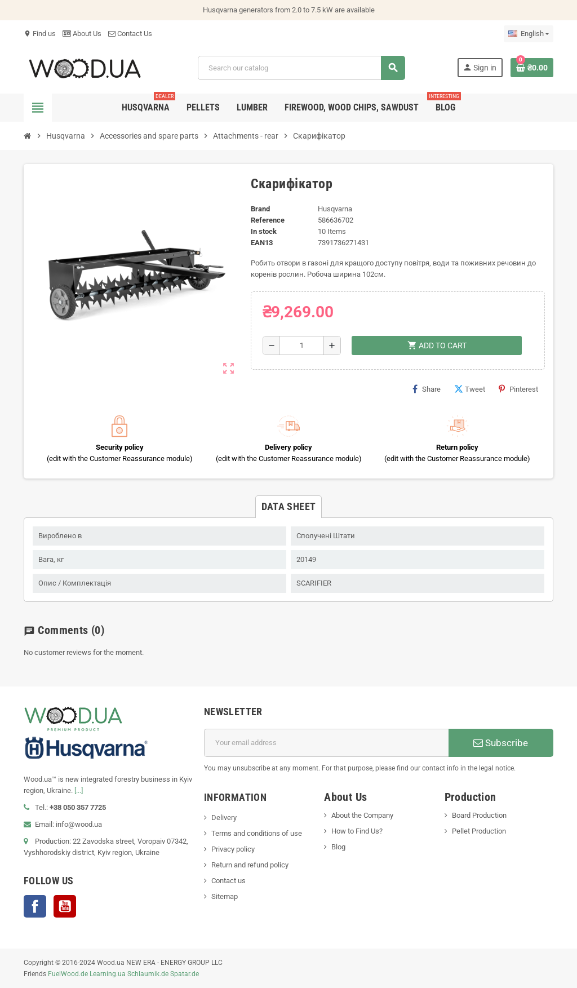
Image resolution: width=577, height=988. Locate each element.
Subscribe (500, 742)
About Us (82, 33)
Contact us (228, 880)
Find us (40, 33)
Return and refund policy (249, 865)
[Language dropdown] (528, 33)
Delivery (224, 817)
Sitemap (224, 896)
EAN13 (262, 242)
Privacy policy (233, 849)
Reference (268, 220)
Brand (260, 209)
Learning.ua (108, 974)
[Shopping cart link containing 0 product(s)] (532, 67)
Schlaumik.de (147, 974)
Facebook (35, 906)
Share (426, 388)
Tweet (469, 388)
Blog (338, 847)
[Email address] (326, 743)
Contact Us (130, 33)
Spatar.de (184, 974)
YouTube (65, 906)
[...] (78, 790)
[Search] (301, 68)
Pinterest (518, 388)
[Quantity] (301, 345)
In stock (264, 231)
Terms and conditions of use (256, 833)
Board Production (479, 815)
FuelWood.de (68, 974)
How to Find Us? (357, 831)
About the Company (362, 815)
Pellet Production (479, 831)
